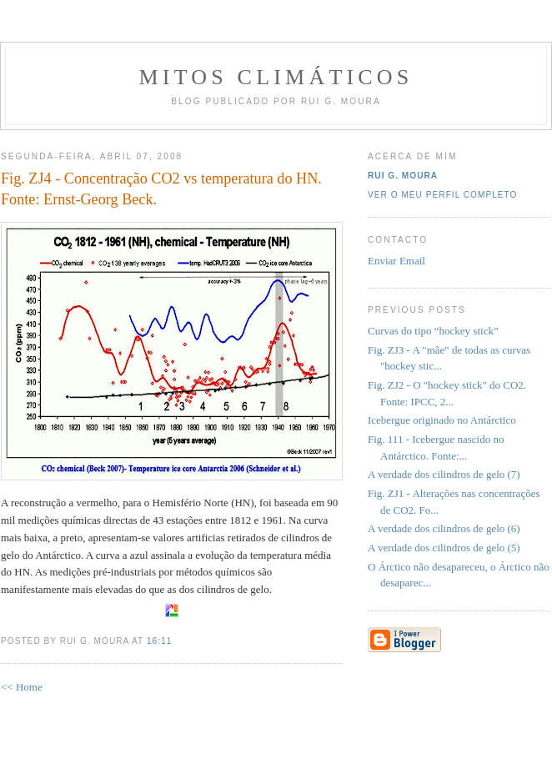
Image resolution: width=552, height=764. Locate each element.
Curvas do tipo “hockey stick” (433, 330)
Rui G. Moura (403, 175)
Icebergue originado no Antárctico (442, 420)
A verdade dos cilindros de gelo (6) (444, 528)
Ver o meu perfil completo (443, 194)
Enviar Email (396, 260)
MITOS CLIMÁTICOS (275, 77)
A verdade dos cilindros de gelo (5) (444, 547)
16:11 (159, 641)
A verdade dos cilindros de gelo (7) (444, 474)
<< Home (22, 687)
